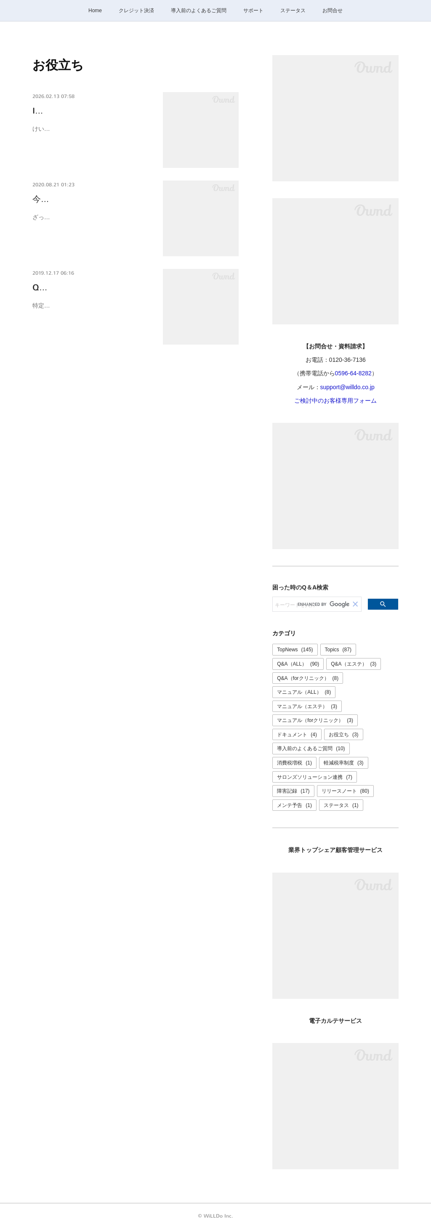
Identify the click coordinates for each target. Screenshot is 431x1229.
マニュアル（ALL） (304, 692)
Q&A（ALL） (298, 664)
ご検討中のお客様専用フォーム (335, 400)
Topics (338, 650)
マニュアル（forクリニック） (315, 720)
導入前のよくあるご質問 (198, 10)
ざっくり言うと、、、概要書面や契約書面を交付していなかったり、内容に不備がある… (91, 222)
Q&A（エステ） (353, 664)
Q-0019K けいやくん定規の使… (93, 287)
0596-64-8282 (353, 373)
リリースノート (345, 791)
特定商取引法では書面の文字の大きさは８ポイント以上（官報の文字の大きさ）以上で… (91, 310)
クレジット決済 (136, 10)
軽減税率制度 (344, 763)
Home (95, 10)
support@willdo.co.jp (347, 387)
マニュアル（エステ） (307, 706)
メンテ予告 (294, 805)
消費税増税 (294, 763)
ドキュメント (297, 735)
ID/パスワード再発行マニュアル (92, 111)
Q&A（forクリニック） (307, 678)
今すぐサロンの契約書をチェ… (91, 199)
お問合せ (332, 10)
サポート (253, 10)
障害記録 (293, 791)
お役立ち (344, 735)
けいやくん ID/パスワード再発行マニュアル (90, 128)
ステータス (293, 10)
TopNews (295, 650)
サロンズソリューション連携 (314, 777)
